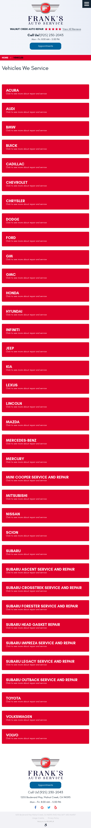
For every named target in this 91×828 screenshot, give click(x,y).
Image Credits (38, 818)
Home (5, 57)
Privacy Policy (53, 818)
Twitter (49, 808)
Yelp (56, 808)
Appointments (45, 46)
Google (42, 808)
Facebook (35, 808)
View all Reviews (72, 29)
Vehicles (18, 57)
